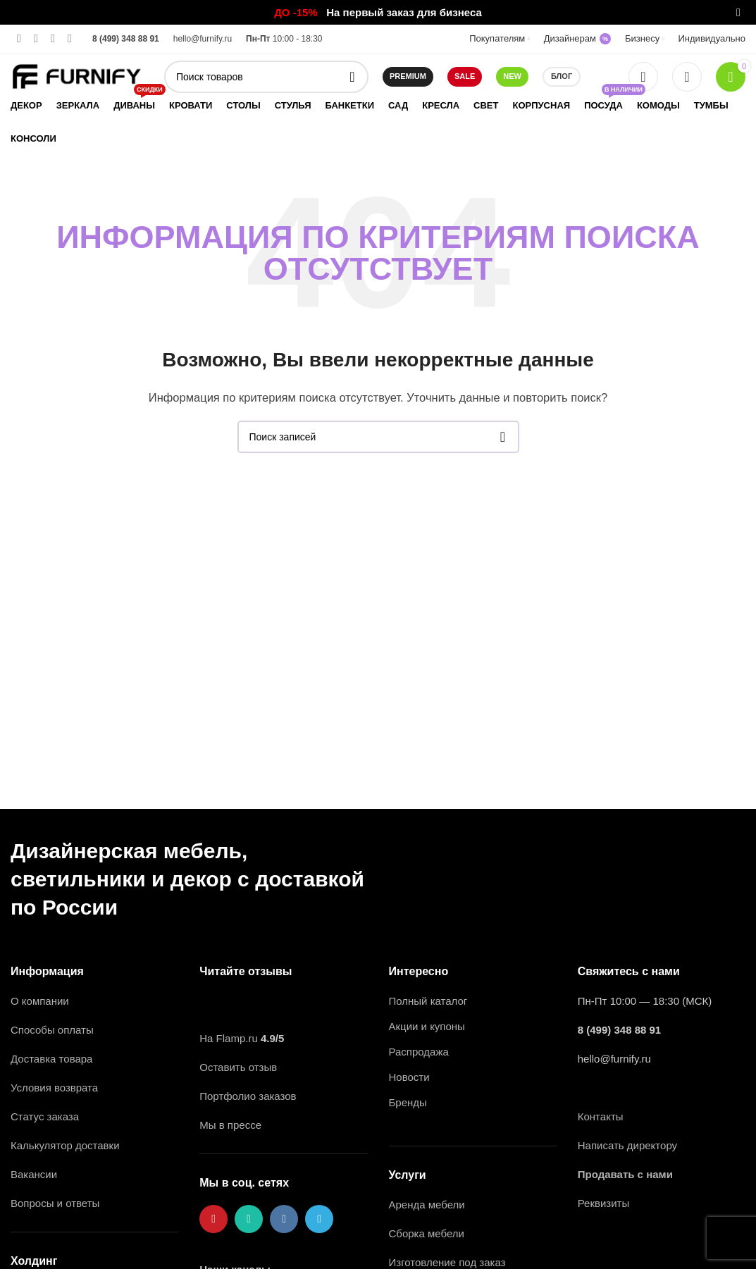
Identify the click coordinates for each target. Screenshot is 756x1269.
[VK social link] (52, 38)
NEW (512, 76)
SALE (464, 76)
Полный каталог (428, 1001)
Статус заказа (45, 1116)
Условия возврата (54, 1088)
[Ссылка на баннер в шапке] (357, 12)
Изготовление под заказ (447, 1262)
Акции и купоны (427, 1026)
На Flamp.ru (228, 1038)
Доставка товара (51, 1059)
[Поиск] (266, 77)
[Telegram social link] (69, 38)
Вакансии (35, 1174)
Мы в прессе (230, 1125)
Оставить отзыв (238, 1067)
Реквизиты (604, 1203)
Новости (409, 1077)
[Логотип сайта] (77, 75)
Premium (408, 76)
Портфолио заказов (247, 1096)
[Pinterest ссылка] (19, 38)
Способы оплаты (52, 1030)
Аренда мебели (427, 1205)
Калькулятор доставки (65, 1145)
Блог (561, 76)
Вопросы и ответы (55, 1203)
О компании (40, 1001)
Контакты (601, 1116)
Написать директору (627, 1145)
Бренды (408, 1102)
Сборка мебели (426, 1233)
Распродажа (419, 1052)
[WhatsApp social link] (35, 38)
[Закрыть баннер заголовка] (738, 12)
